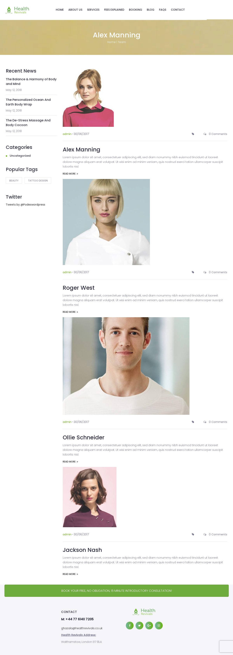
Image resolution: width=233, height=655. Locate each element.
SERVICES (96, 10)
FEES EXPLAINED (117, 10)
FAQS (165, 10)
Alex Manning (82, 149)
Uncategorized (20, 155)
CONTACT (181, 10)
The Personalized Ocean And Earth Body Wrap (28, 101)
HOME (62, 10)
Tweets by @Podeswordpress (25, 204)
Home (111, 41)
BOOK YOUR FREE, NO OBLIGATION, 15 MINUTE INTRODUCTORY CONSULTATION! (116, 590)
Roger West (79, 287)
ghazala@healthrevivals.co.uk (82, 627)
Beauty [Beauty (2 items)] (13, 180)
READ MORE (70, 173)
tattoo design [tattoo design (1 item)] (38, 180)
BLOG (153, 10)
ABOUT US (78, 10)
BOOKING (138, 10)
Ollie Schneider (85, 437)
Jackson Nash (83, 549)
